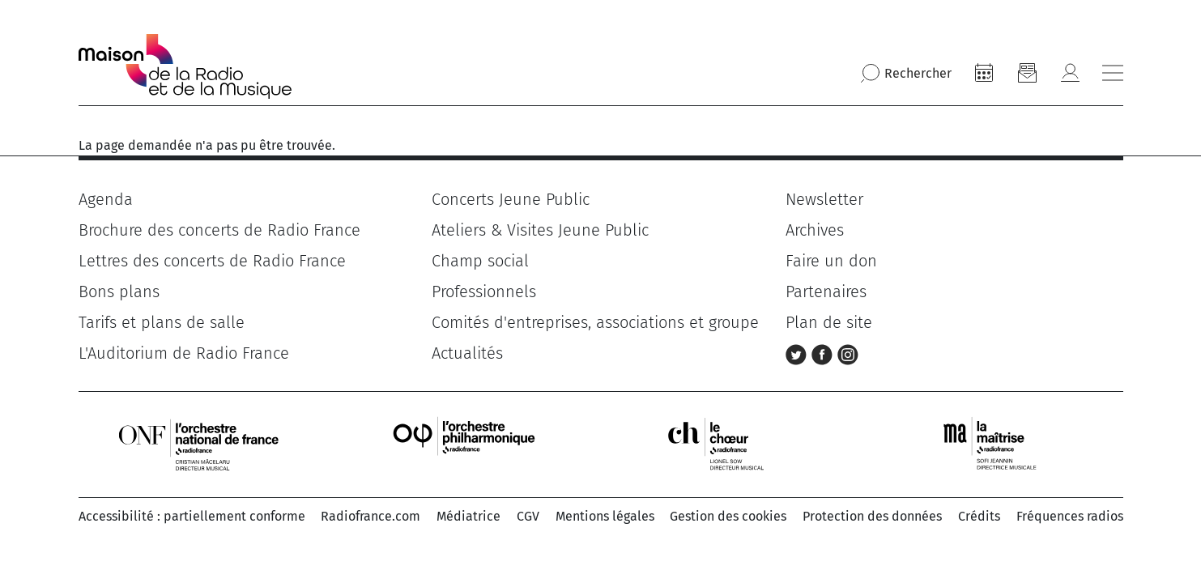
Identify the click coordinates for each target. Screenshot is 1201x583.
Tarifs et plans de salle (162, 322)
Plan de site (829, 322)
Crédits (979, 516)
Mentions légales (605, 516)
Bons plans (119, 291)
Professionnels (484, 291)
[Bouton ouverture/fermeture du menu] (1112, 73)
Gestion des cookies (728, 516)
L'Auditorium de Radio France (184, 353)
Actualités (467, 353)
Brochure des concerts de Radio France (219, 230)
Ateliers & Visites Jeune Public (540, 230)
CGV (528, 516)
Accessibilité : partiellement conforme (192, 516)
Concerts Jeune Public (511, 199)
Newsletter (824, 199)
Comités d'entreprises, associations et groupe (595, 322)
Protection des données (872, 516)
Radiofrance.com (370, 516)
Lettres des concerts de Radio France (212, 260)
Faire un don (831, 260)
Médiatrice (468, 516)
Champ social (480, 260)
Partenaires (826, 291)
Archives (815, 230)
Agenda (106, 199)
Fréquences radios (1069, 516)
